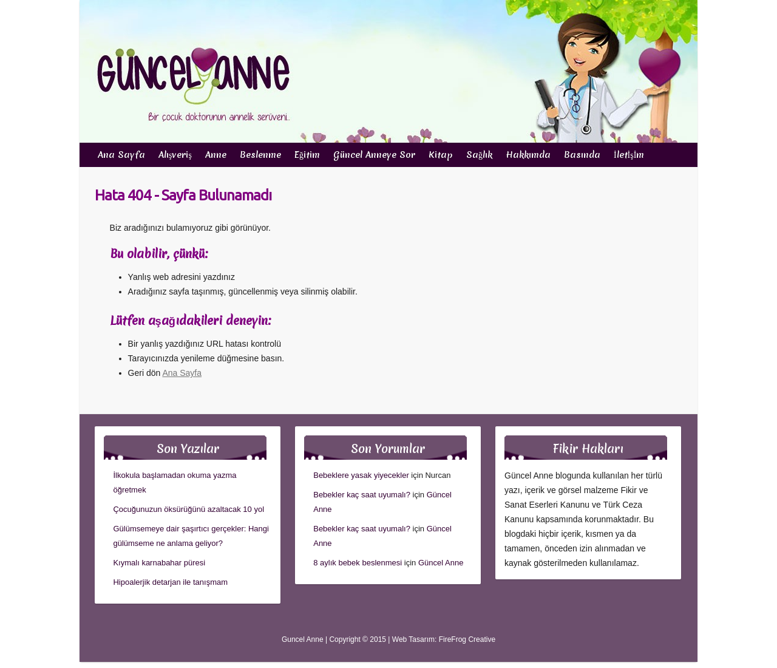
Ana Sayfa (121, 155)
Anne (215, 155)
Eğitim (307, 155)
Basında (582, 155)
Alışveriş (175, 155)
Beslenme (260, 155)
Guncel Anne (303, 639)
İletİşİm (629, 155)
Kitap (441, 155)
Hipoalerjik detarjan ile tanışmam (170, 582)
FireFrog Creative (467, 639)
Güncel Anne (440, 562)
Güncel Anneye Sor (374, 155)
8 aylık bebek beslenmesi (357, 562)
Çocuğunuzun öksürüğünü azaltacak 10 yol (188, 509)
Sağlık (479, 155)
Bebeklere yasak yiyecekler (361, 475)
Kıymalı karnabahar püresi (159, 562)
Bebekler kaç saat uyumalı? (361, 494)
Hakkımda (528, 155)
